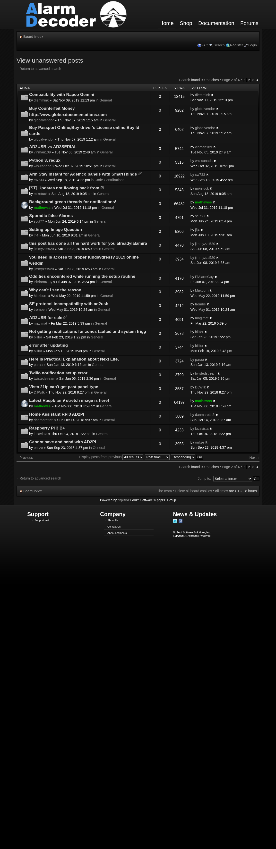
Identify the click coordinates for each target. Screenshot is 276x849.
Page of (231, 80)
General (105, 100)
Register (236, 45)
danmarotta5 (43, 420)
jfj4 (36, 235)
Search (219, 45)
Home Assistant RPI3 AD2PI (56, 414)
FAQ (204, 45)
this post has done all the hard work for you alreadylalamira (88, 243)
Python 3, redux (44, 160)
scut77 (39, 221)
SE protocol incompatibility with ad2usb (68, 303)
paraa (38, 365)
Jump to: (204, 478)
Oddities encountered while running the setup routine (82, 276)
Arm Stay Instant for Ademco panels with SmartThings (83, 174)
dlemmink (41, 100)
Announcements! (117, 532)
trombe (39, 309)
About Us (112, 520)
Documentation (216, 23)
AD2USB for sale (45, 317)
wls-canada (42, 166)
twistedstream (44, 378)
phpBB (122, 500)
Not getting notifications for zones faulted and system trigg (87, 331)
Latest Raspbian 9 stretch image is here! (69, 400)
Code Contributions (109, 180)
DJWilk (39, 392)
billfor (38, 337)
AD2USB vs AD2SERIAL (53, 146)
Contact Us (114, 526)
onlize (38, 448)
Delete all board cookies (193, 491)
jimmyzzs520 (44, 249)
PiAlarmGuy (43, 282)
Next (253, 458)
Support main (42, 520)
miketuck (40, 194)
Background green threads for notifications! (72, 201)
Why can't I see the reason (55, 289)
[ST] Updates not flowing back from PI (66, 187)
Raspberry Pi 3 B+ (47, 428)
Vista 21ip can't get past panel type (63, 386)
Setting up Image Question (55, 229)
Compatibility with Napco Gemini (61, 94)
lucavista (40, 434)
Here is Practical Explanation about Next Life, (74, 359)
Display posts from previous (111, 457)
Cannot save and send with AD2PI (62, 441)
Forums (249, 23)
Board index (33, 37)
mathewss (42, 208)
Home (166, 23)
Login (252, 45)
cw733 (39, 180)
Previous (26, 458)
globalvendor (44, 120)
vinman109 (42, 152)
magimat (40, 323)
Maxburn (40, 296)
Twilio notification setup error (58, 372)
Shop (186, 23)
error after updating (48, 345)
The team (164, 491)
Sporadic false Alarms (51, 215)
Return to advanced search (40, 69)
